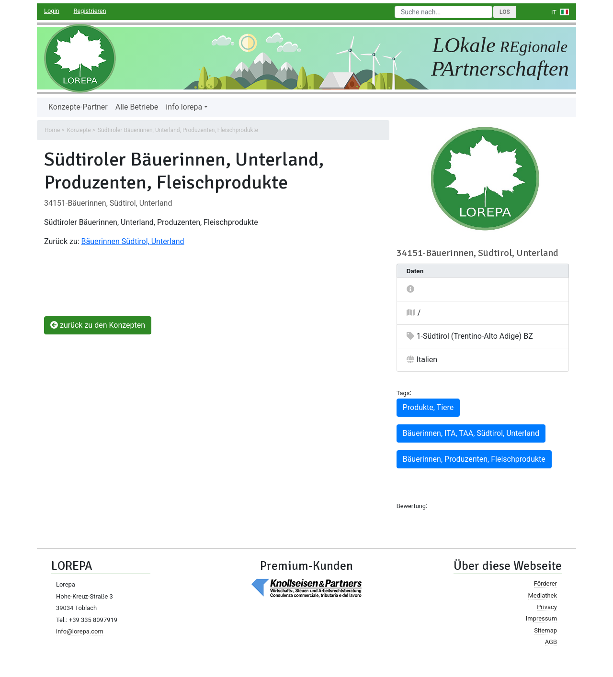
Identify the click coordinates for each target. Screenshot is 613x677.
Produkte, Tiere (428, 407)
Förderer (545, 583)
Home (52, 130)
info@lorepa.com (79, 631)
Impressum (541, 618)
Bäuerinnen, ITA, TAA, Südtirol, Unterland (471, 433)
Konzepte (79, 130)
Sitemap (545, 630)
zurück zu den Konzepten (97, 325)
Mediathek (542, 595)
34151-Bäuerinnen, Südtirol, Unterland (108, 203)
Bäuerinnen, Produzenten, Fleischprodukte (474, 459)
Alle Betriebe (137, 106)
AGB (551, 641)
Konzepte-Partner (78, 106)
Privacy (547, 606)
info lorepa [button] (184, 106)
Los (504, 12)
